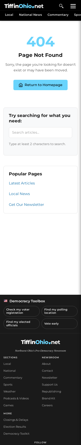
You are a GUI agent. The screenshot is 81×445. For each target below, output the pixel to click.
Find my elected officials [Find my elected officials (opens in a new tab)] (18, 323)
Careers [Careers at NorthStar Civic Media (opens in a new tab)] (47, 405)
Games (8, 405)
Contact (47, 370)
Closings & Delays (15, 419)
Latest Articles (22, 183)
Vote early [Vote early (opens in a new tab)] (51, 323)
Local (9, 15)
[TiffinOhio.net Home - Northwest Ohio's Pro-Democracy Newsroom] (23, 6)
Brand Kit (48, 398)
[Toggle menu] (73, 6)
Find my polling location (55, 311)
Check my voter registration (17, 311)
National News (30, 15)
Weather (9, 391)
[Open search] (61, 6)
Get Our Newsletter (26, 204)
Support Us (49, 384)
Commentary (58, 15)
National (9, 370)
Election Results (14, 426)
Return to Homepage (40, 85)
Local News (19, 194)
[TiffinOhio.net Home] (40, 342)
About (46, 363)
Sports (7, 384)
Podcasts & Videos (16, 398)
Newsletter (49, 377)
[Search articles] (40, 132)
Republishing (51, 391)
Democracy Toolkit (16, 433)
